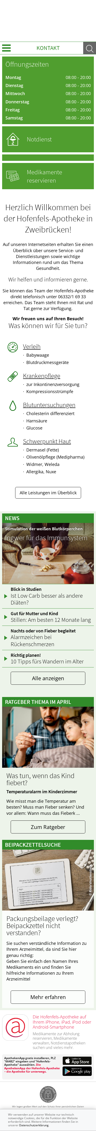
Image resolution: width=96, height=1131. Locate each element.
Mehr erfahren (48, 997)
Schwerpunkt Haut (47, 441)
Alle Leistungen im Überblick (48, 492)
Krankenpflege (41, 376)
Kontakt (48, 48)
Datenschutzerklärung (34, 1125)
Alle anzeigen (48, 678)
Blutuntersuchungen (49, 405)
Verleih (32, 346)
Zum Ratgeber (48, 827)
